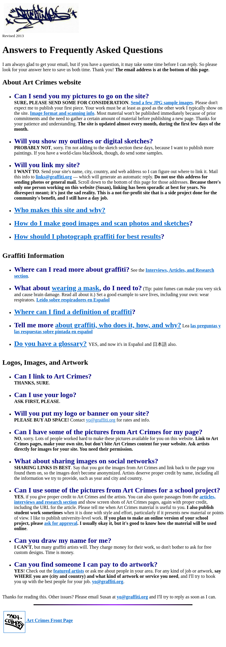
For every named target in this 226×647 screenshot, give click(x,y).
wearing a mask (75, 288)
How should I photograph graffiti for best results (87, 236)
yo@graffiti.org (100, 419)
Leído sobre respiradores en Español (73, 299)
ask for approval (60, 523)
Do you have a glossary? (50, 343)
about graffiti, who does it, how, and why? (118, 325)
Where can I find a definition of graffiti (73, 312)
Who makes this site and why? (59, 210)
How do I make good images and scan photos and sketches (101, 223)
